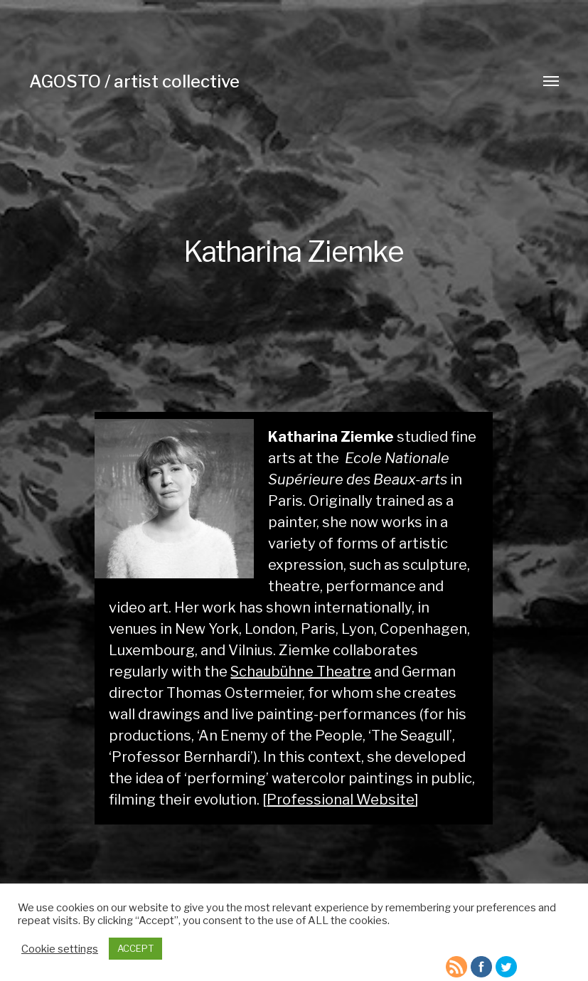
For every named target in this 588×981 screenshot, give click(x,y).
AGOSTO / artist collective (134, 81)
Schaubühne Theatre (300, 671)
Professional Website (341, 799)
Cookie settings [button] (59, 949)
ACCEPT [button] (135, 948)
